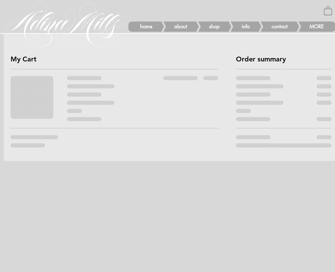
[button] (328, 10)
